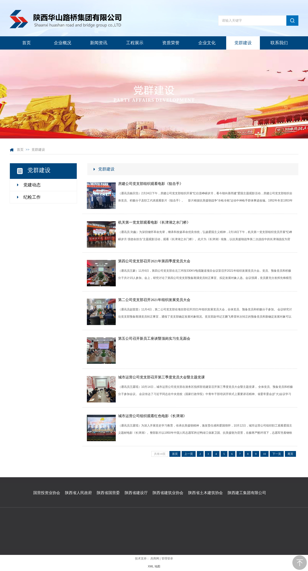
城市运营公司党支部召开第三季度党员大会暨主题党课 (161, 377)
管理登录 (167, 558)
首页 (20, 149)
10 (264, 454)
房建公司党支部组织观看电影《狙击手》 (150, 184)
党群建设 (38, 149)
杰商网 (154, 558)
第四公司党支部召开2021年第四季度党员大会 (154, 261)
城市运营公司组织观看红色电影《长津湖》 (152, 416)
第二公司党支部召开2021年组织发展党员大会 (154, 300)
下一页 (276, 454)
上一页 (188, 454)
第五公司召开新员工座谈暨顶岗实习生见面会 (154, 338)
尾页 (290, 454)
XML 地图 (154, 566)
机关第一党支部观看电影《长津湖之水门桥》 (154, 222)
